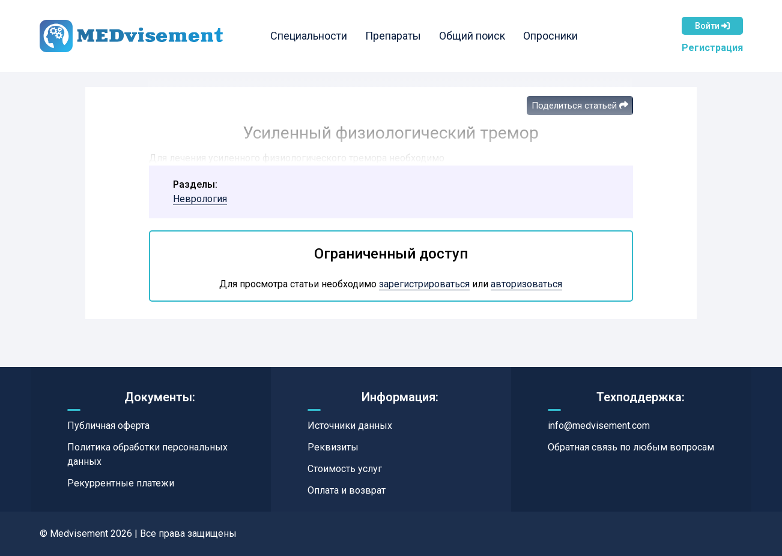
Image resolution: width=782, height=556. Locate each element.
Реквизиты (333, 447)
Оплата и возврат (347, 490)
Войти (712, 26)
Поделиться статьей (580, 105)
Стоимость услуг (345, 468)
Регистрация (712, 47)
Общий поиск (472, 35)
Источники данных (350, 425)
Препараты (393, 35)
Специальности (308, 35)
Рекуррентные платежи (120, 483)
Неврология (200, 199)
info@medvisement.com (599, 425)
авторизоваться (526, 284)
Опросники (550, 35)
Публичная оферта (108, 425)
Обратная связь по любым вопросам (631, 447)
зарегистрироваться (424, 284)
